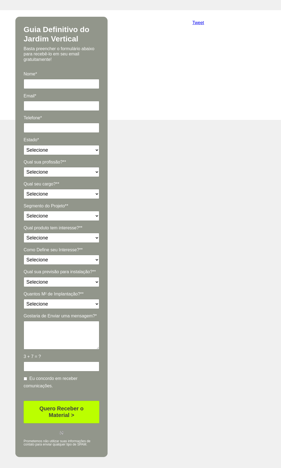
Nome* (30, 74)
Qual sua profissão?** (45, 162)
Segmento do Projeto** (46, 206)
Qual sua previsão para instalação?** (60, 271)
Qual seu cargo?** (41, 184)
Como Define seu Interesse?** (53, 249)
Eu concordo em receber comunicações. (50, 382)
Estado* (31, 139)
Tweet (198, 22)
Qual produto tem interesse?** (53, 227)
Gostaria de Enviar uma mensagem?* (60, 316)
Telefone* (33, 117)
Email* (30, 96)
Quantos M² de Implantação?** (54, 294)
